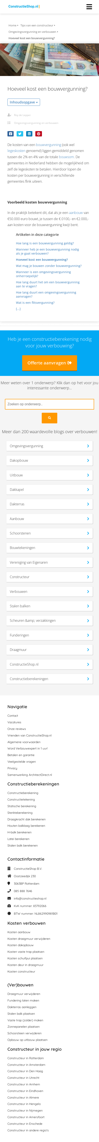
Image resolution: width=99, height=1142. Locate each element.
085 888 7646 (23, 891)
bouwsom (66, 157)
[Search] (49, 418)
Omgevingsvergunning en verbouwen (36, 123)
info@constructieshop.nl (30, 898)
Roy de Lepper (22, 115)
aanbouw (76, 212)
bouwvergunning (48, 144)
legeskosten (16, 150)
